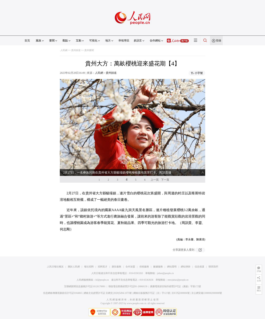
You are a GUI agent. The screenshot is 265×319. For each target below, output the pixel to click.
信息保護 (199, 266)
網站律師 (185, 266)
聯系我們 (213, 266)
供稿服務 (144, 266)
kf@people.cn (102, 280)
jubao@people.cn (165, 273)
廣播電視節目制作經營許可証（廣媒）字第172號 (175, 286)
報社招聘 (89, 266)
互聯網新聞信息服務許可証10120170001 (84, 286)
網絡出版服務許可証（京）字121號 (151, 293)
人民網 (63, 50)
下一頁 (165, 179)
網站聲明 (172, 266)
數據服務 (158, 266)
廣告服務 (116, 266)
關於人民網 (74, 266)
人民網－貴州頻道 (106, 72)
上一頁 (155, 179)
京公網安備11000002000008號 (206, 293)
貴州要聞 (89, 50)
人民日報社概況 (55, 266)
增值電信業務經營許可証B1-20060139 (127, 286)
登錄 (218, 40)
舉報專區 (123, 40)
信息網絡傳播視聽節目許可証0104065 (62, 293)
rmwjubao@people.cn (177, 280)
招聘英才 (102, 266)
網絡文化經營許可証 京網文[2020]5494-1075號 (108, 293)
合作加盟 (130, 266)
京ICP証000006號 (181, 293)
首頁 (27, 40)
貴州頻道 (76, 50)
